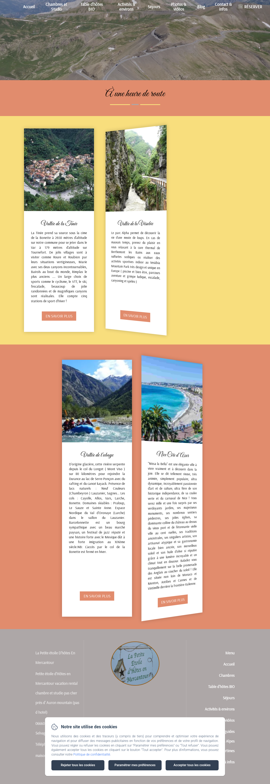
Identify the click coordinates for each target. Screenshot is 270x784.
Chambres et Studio (56, 6)
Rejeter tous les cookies (78, 765)
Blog (201, 6)
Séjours (154, 6)
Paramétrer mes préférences (134, 765)
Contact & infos (223, 6)
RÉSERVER (253, 6)
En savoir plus (59, 316)
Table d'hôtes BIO (91, 6)
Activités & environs (126, 6)
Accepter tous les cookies (192, 765)
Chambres (227, 675)
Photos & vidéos (178, 6)
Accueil (29, 6)
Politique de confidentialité (91, 754)
